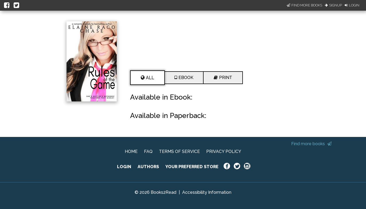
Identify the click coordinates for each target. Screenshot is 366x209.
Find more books (311, 143)
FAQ (148, 151)
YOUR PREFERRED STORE (192, 166)
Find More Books (304, 5)
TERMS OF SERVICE (179, 151)
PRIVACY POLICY (223, 151)
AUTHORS (148, 166)
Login (352, 5)
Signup (333, 5)
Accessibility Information (206, 192)
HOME (131, 151)
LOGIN (124, 166)
